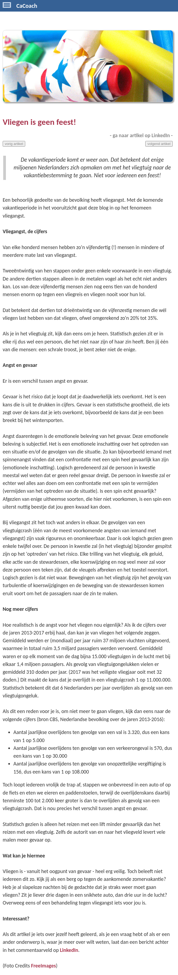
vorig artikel (14, 144)
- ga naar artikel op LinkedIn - (141, 135)
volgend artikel (158, 144)
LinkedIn (69, 950)
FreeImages (43, 965)
